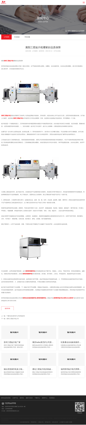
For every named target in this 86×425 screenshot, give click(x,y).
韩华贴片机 (48, 422)
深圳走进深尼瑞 (5, 398)
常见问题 (27, 37)
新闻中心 (74, 31)
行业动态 (17, 37)
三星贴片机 (41, 422)
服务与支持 (29, 398)
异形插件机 (34, 422)
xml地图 (61, 422)
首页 (69, 31)
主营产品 (15, 398)
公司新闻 (81, 31)
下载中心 (37, 398)
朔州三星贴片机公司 (13, 319)
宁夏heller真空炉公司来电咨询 (16, 316)
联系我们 (52, 398)
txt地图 (70, 422)
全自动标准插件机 (24, 422)
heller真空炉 (55, 422)
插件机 (22, 398)
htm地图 (66, 422)
